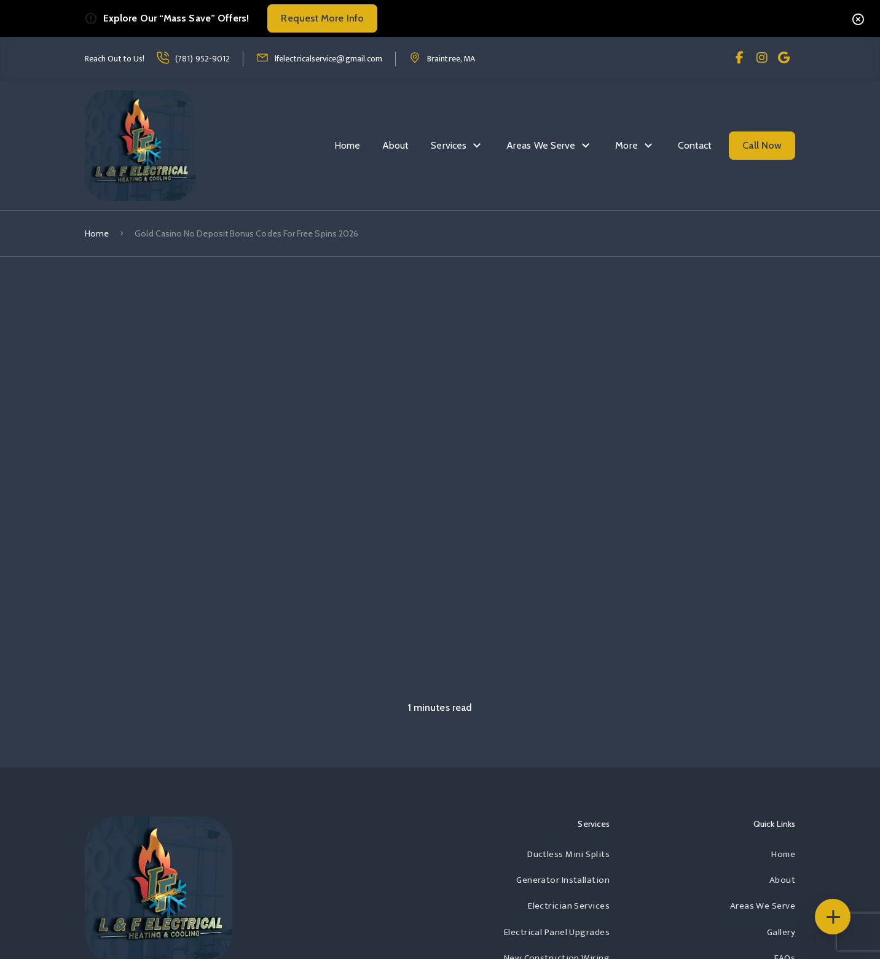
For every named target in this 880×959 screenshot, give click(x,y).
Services (448, 145)
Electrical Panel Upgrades (557, 932)
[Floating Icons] (833, 916)
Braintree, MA (451, 59)
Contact (695, 145)
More (626, 145)
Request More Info (322, 18)
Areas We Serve (540, 145)
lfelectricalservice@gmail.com (328, 59)
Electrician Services (569, 906)
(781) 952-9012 (202, 59)
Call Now (762, 145)
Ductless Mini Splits (568, 854)
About (395, 145)
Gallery (781, 932)
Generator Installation (563, 880)
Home (347, 145)
